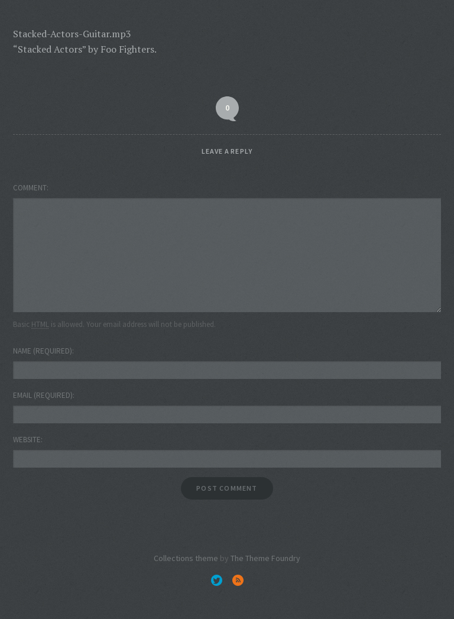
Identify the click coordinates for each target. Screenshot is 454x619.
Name (42, 351)
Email (43, 395)
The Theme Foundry (265, 558)
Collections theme (186, 558)
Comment (30, 188)
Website (27, 440)
